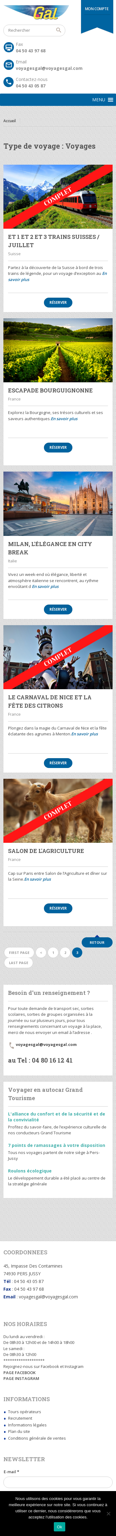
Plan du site (19, 1431)
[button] (98, 100)
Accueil (9, 120)
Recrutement (20, 1418)
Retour (97, 942)
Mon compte (97, 8)
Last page (18, 962)
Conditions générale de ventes (37, 1438)
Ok (59, 1527)
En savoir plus (64, 418)
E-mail (11, 1471)
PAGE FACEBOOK (19, 1372)
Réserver (58, 302)
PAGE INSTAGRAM (21, 1378)
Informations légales (27, 1425)
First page (19, 952)
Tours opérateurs (24, 1411)
